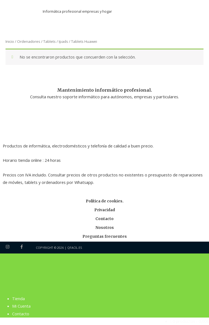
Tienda (18, 298)
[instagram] (12, 247)
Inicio (10, 41)
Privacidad (104, 210)
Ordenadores (28, 41)
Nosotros (104, 227)
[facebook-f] (22, 247)
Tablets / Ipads (55, 41)
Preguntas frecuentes (104, 236)
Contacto (104, 218)
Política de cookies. (105, 201)
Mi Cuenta (21, 306)
